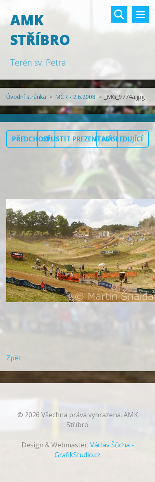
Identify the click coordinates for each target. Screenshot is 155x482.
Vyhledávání (119, 14)
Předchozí (31, 138)
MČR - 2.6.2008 (75, 97)
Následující (122, 138)
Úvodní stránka (26, 97)
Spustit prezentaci (77, 138)
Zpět (13, 357)
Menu (140, 14)
